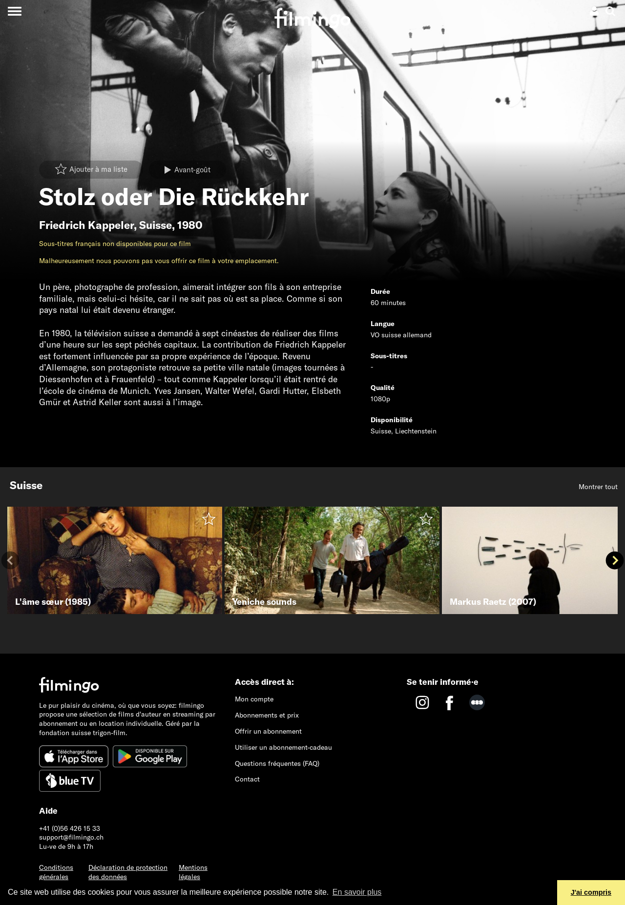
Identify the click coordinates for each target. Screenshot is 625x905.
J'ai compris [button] (591, 892)
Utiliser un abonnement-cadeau (283, 747)
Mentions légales (193, 872)
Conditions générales (56, 872)
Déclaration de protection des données (127, 872)
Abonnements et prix (267, 715)
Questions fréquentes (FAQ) (277, 763)
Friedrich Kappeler (86, 225)
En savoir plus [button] (357, 892)
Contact (247, 779)
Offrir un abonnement (268, 731)
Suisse (155, 225)
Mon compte (254, 699)
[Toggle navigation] (14, 11)
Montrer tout (598, 486)
